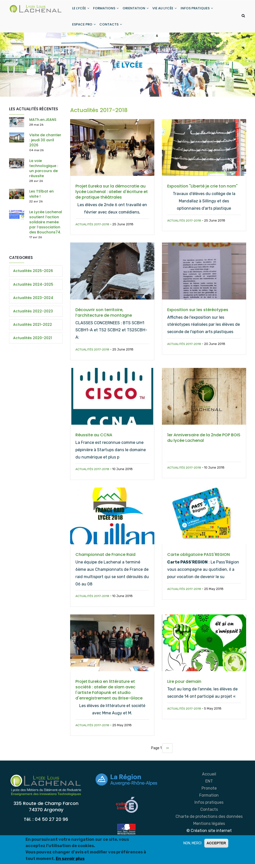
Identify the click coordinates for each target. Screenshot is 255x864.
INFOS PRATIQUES (202, 9)
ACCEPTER (216, 843)
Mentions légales (209, 829)
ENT (209, 787)
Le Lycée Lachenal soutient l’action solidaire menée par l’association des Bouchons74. (45, 227)
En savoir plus (70, 858)
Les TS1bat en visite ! (41, 200)
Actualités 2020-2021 (32, 343)
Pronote (209, 794)
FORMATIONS (107, 9)
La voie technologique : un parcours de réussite (43, 174)
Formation (209, 801)
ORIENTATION (138, 9)
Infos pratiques (208, 808)
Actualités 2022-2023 (33, 316)
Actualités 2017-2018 (92, 230)
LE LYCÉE (81, 9)
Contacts (209, 815)
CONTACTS (112, 28)
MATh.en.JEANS (42, 125)
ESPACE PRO (84, 28)
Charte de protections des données (209, 822)
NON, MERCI (192, 843)
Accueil (209, 779)
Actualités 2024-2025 (33, 290)
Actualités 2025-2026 (33, 276)
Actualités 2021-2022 (32, 330)
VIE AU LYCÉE (168, 9)
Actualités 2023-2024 (33, 303)
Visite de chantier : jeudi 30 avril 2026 (45, 145)
